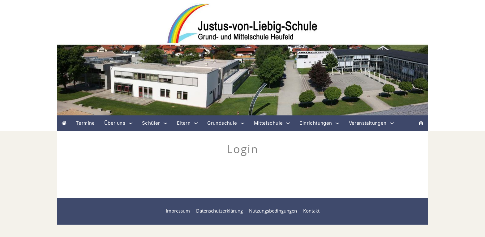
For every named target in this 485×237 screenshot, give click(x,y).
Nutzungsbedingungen (273, 211)
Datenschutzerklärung (219, 211)
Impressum (178, 211)
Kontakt (311, 211)
